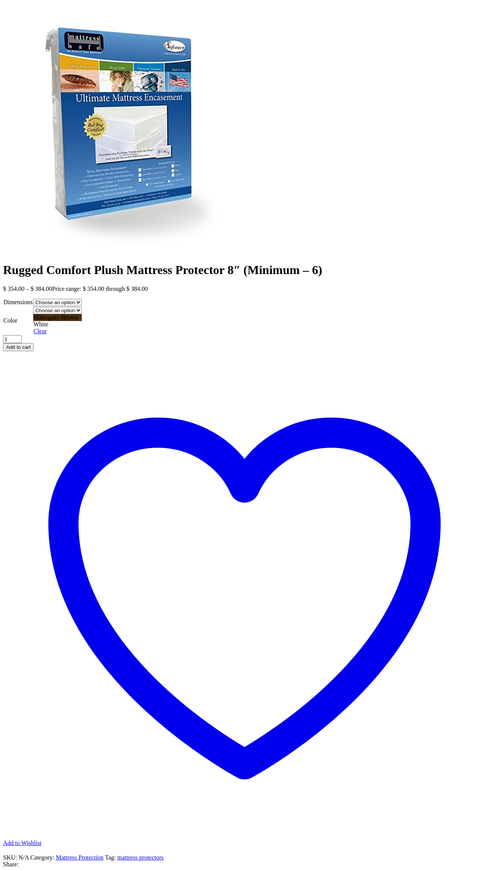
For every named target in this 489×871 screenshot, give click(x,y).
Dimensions (17, 302)
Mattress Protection (80, 857)
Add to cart (18, 347)
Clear (40, 331)
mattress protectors (140, 857)
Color (10, 320)
